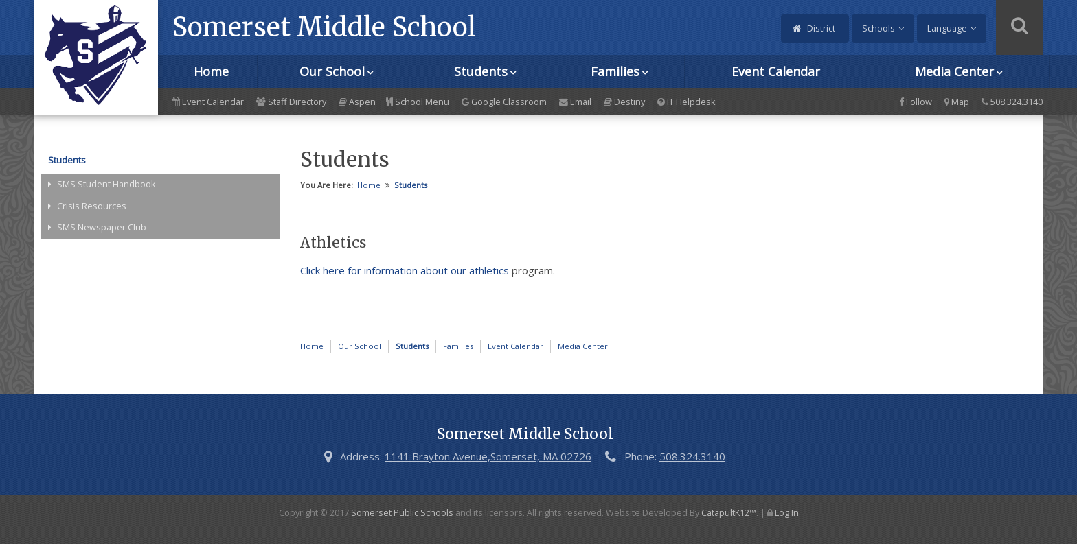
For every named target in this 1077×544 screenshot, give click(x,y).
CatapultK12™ (728, 512)
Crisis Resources (91, 206)
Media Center (954, 71)
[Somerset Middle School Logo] (96, 57)
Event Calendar (776, 71)
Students (481, 71)
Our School (332, 71)
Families (615, 71)
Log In (787, 512)
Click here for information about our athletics (404, 270)
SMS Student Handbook (106, 184)
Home (211, 71)
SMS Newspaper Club (101, 227)
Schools (878, 28)
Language (947, 28)
